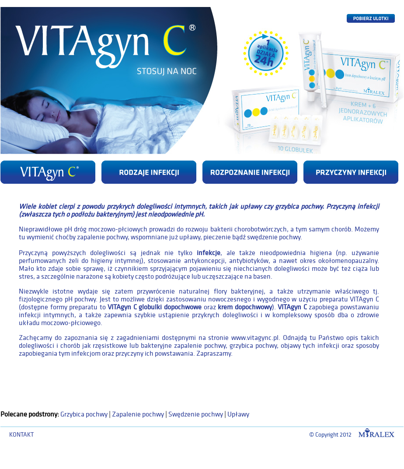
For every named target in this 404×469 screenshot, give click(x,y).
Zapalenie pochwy (138, 414)
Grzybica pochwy (84, 414)
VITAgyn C (292, 307)
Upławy (238, 414)
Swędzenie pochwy (195, 414)
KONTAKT (21, 434)
